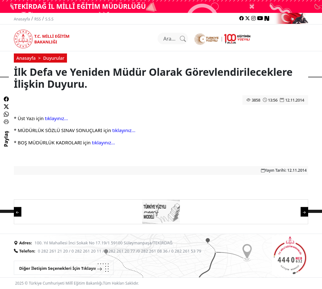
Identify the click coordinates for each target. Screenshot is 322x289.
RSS (37, 19)
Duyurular (53, 58)
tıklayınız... (56, 118)
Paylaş (6, 144)
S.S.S (49, 19)
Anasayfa (22, 19)
